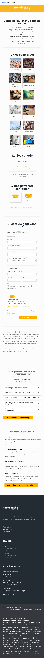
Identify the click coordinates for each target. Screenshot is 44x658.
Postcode (10, 278)
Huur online (8, 558)
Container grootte (10, 549)
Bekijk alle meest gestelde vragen (18, 418)
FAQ (6, 551)
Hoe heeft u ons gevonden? (17, 258)
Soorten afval (9, 546)
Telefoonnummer (13, 246)
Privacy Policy (28, 610)
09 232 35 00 (21, 2)
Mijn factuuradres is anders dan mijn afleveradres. (19, 287)
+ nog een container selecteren (22, 207)
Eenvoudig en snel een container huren (21, 485)
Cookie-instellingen (14, 610)
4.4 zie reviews (7, 529)
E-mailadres (11, 252)
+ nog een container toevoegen (18, 307)
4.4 (8, 2)
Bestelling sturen (28, 318)
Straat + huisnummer (14, 271)
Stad (24, 278)
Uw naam (10, 239)
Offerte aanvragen (11, 556)
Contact (7, 553)
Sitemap (38, 610)
